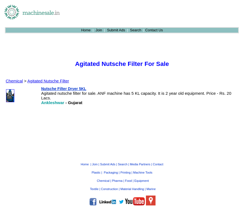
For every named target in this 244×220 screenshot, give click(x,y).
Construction (109, 189)
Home (86, 30)
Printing (125, 172)
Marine (151, 189)
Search (135, 30)
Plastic (96, 172)
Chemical (14, 81)
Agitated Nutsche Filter (48, 81)
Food (128, 180)
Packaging (111, 172)
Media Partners (140, 164)
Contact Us (154, 30)
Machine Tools (142, 172)
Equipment (141, 180)
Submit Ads (116, 30)
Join (99, 30)
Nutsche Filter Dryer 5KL (63, 89)
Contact (158, 164)
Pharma (117, 180)
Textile (94, 189)
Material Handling (132, 189)
